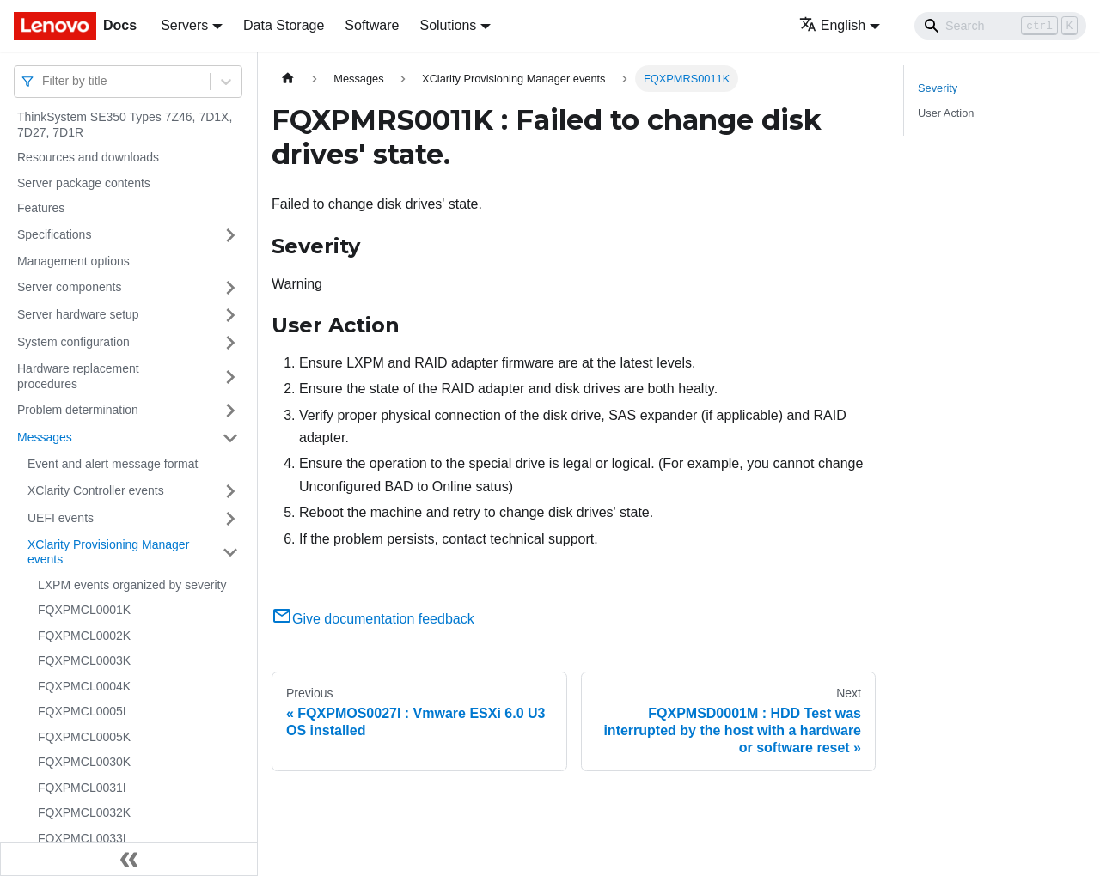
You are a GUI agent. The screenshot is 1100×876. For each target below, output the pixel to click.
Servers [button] (184, 25)
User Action (946, 112)
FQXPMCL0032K (84, 812)
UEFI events (61, 518)
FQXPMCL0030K (84, 762)
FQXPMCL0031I (82, 787)
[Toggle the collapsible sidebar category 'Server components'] (230, 287)
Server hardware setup (78, 314)
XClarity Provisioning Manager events (108, 552)
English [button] (832, 25)
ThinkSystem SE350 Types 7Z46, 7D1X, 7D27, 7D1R (124, 124)
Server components (69, 287)
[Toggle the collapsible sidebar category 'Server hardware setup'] (230, 315)
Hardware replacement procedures (78, 376)
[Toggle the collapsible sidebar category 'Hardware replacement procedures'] (230, 376)
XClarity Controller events (96, 490)
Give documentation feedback (373, 618)
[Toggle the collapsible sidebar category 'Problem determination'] (230, 410)
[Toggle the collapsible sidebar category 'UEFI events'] (230, 518)
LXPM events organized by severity (132, 585)
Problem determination (77, 410)
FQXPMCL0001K (84, 610)
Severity (937, 88)
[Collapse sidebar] (129, 859)
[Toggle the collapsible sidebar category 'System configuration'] (230, 342)
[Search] (1000, 26)
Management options (73, 261)
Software (372, 25)
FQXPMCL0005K (84, 737)
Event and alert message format (113, 464)
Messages (44, 437)
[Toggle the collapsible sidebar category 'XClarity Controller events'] (230, 491)
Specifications (54, 234)
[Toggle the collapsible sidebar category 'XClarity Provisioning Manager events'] (230, 552)
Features (40, 208)
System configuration (73, 342)
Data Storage (283, 25)
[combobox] (44, 81)
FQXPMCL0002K (84, 635)
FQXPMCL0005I (82, 711)
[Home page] (288, 78)
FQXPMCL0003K (84, 660)
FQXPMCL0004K (84, 686)
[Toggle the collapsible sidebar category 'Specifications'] (230, 235)
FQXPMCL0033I (82, 838)
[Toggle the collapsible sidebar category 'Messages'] (230, 438)
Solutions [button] (447, 25)
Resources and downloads (88, 157)
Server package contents (83, 183)
